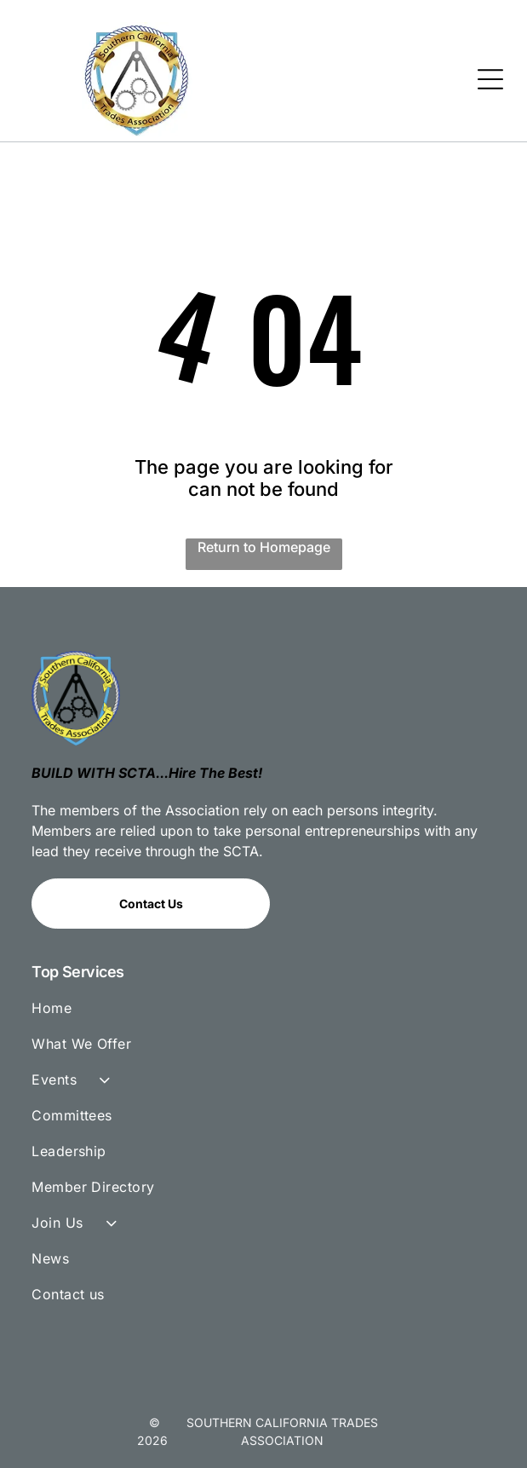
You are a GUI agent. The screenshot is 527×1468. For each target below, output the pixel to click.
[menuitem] (263, 1015)
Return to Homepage (264, 547)
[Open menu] (490, 79)
